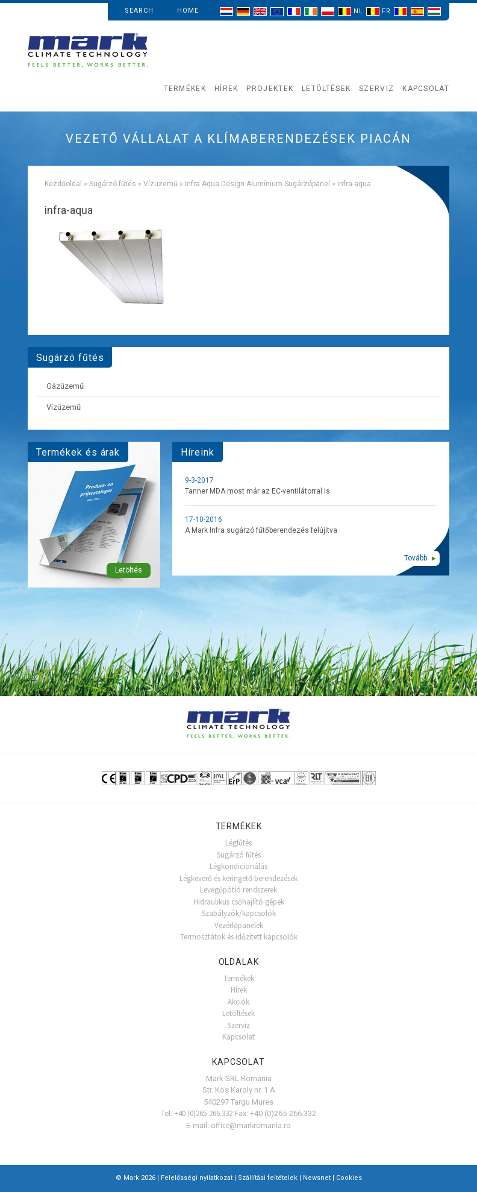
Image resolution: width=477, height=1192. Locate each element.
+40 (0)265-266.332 (203, 1113)
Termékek (185, 88)
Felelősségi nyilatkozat (196, 1178)
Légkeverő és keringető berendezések (238, 878)
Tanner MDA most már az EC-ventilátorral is (257, 491)
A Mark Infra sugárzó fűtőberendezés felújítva (261, 530)
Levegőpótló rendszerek (238, 890)
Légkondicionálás (238, 866)
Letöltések (326, 88)
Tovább (415, 558)
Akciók (238, 1002)
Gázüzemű (65, 386)
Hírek (226, 88)
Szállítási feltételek (268, 1178)
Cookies (349, 1178)
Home (188, 10)
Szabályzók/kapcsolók (239, 913)
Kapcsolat (425, 88)
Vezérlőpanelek (238, 925)
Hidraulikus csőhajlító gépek (238, 902)
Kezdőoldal (63, 184)
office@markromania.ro (251, 1125)
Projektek (269, 88)
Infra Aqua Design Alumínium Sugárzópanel (257, 184)
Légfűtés (238, 843)
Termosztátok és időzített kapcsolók (239, 937)
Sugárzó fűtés (112, 184)
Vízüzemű (160, 184)
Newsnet (317, 1178)
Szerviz (376, 88)
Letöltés (128, 570)
